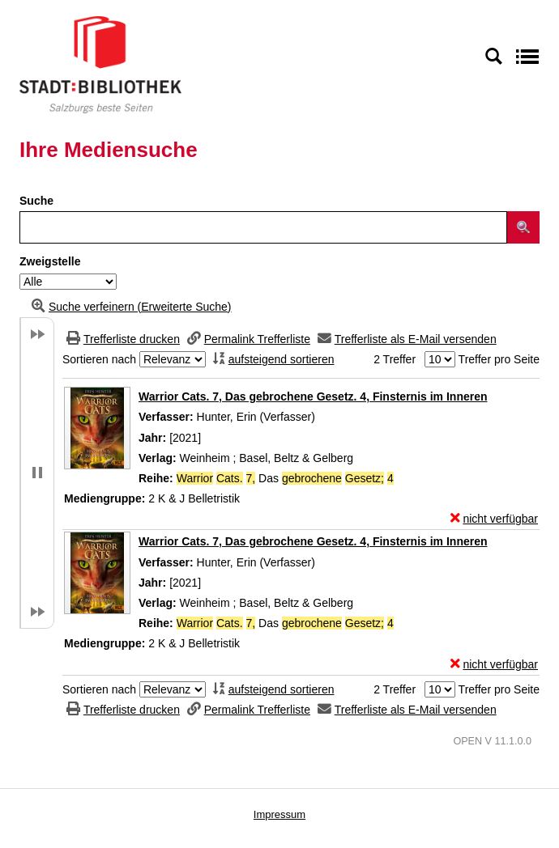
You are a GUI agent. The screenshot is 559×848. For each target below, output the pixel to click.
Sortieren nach (99, 359)
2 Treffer (394, 359)
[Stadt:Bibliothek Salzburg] (100, 63)
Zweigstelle (49, 261)
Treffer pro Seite (499, 359)
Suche (36, 200)
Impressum (279, 814)
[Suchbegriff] (263, 227)
